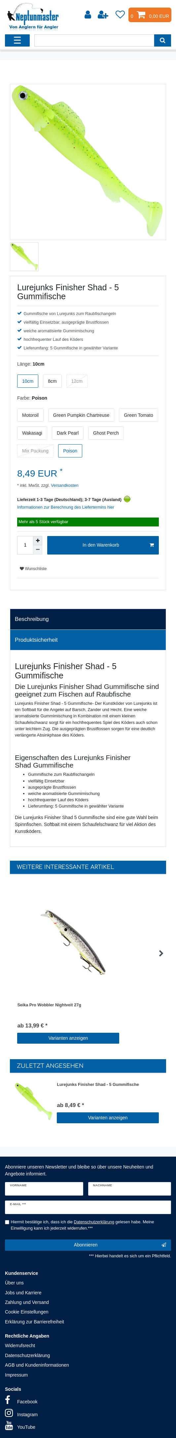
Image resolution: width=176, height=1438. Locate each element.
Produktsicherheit (36, 640)
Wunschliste (33, 568)
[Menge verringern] (37, 550)
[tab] (88, 619)
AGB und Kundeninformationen (37, 1365)
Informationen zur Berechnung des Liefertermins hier (65, 507)
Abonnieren (120, 1245)
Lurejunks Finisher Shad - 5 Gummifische (98, 1084)
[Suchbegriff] (94, 40)
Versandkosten (64, 485)
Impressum (16, 1375)
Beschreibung (32, 619)
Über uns (14, 1282)
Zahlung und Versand (27, 1302)
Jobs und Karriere (23, 1292)
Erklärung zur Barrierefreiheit (34, 1321)
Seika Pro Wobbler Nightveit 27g (49, 1005)
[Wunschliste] (120, 15)
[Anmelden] (88, 15)
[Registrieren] (103, 15)
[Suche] (162, 40)
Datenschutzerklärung (27, 1355)
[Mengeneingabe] (25, 545)
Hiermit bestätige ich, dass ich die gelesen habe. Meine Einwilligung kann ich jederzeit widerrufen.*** (82, 1225)
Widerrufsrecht (20, 1345)
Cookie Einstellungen (27, 1311)
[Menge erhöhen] (37, 540)
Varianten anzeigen (68, 1038)
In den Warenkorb (118, 545)
